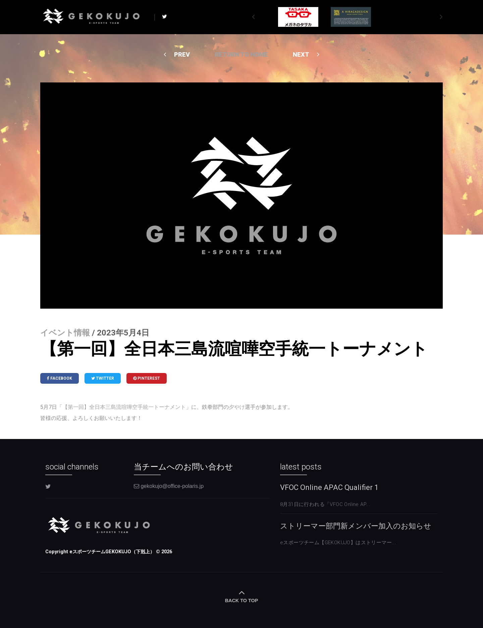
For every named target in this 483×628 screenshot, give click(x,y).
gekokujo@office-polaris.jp (169, 486)
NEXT (306, 54)
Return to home (241, 54)
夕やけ (237, 407)
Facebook (59, 378)
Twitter (102, 378)
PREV (177, 54)
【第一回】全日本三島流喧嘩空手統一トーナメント (124, 407)
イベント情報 (65, 332)
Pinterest (146, 378)
